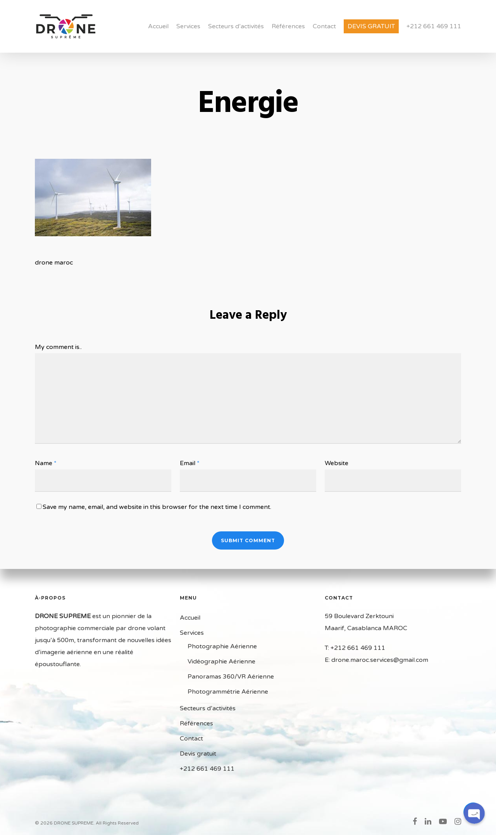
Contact (324, 26)
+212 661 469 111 (433, 26)
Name (46, 463)
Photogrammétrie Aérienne (228, 692)
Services (188, 26)
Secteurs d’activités (236, 26)
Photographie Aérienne (222, 646)
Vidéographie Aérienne (221, 661)
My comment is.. (58, 347)
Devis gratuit (371, 26)
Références (288, 26)
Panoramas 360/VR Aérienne (231, 676)
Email (190, 463)
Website (336, 463)
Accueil (158, 26)
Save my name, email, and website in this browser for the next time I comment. (157, 507)
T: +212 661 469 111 (355, 648)
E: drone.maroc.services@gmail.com (376, 660)
